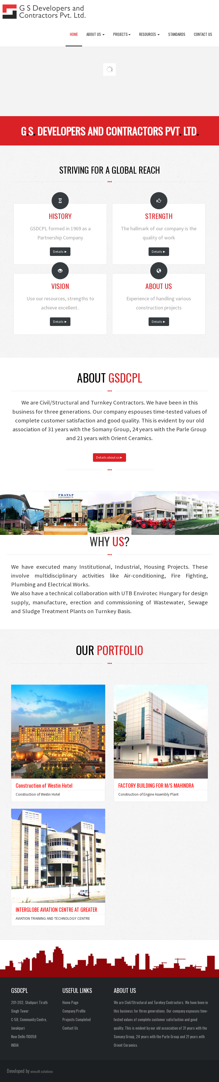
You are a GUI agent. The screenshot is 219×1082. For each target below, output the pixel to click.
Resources (149, 34)
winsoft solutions (42, 1071)
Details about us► (109, 457)
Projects (122, 34)
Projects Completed (76, 1019)
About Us (95, 34)
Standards (176, 34)
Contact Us (203, 34)
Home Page (70, 1002)
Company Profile (74, 1011)
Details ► (60, 251)
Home (74, 34)
